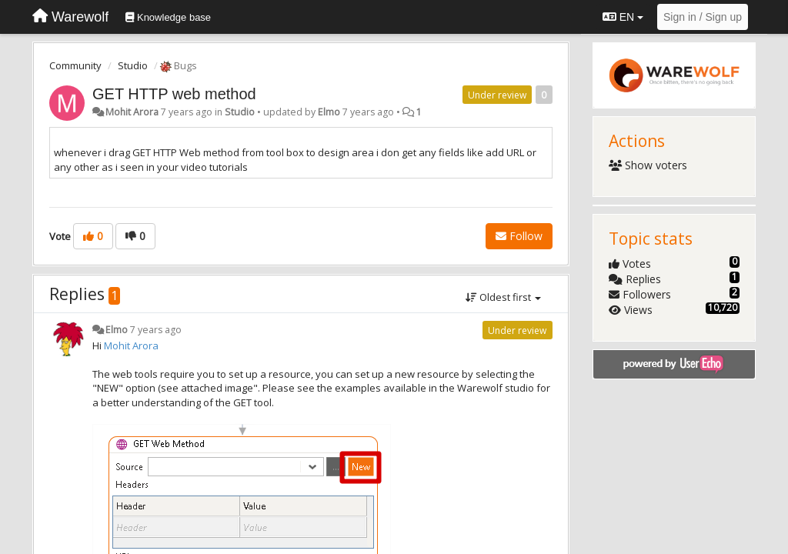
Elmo (329, 111)
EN (623, 17)
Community (75, 65)
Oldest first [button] (503, 297)
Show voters (648, 165)
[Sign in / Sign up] (702, 17)
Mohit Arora (132, 111)
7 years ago (156, 329)
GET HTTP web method (174, 93)
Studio (133, 65)
